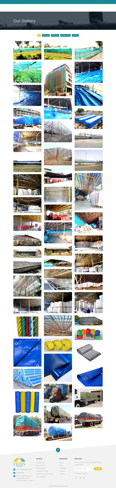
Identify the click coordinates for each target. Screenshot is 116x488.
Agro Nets (46, 35)
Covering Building (40, 468)
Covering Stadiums (41, 476)
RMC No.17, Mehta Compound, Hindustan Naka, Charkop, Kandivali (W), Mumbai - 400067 (24, 478)
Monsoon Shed (65, 35)
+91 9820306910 (20, 473)
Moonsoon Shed (40, 465)
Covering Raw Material (42, 471)
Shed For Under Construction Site (44, 474)
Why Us (56, 8)
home (40, 8)
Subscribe (98, 468)
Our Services (65, 8)
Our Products (77, 8)
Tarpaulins (55, 35)
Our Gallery (88, 8)
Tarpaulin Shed (40, 462)
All (39, 35)
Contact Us (98, 8)
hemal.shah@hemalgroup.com (23, 2)
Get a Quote (98, 2)
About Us (48, 8)
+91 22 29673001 (42, 2)
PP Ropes (75, 35)
